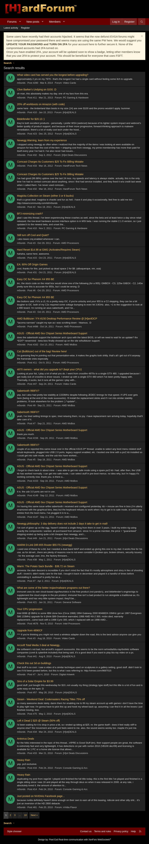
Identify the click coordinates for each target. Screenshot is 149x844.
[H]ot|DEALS (69, 112)
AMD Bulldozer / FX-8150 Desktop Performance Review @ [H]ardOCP (57, 318)
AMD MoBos (70, 344)
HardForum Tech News (75, 165)
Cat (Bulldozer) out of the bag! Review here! (42, 351)
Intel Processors (71, 623)
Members (55, 21)
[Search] (141, 21)
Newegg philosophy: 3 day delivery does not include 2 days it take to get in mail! (62, 523)
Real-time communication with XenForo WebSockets (85, 839)
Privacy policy (121, 831)
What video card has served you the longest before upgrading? (52, 74)
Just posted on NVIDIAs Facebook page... (41, 796)
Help (133, 831)
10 (25, 815)
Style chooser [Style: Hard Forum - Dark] (14, 831)
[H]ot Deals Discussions (74, 155)
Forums (12, 21)
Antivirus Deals (25, 738)
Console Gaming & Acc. (75, 768)
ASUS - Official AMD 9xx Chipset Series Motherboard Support (52, 333)
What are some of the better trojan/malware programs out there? (53, 587)
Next (33, 815)
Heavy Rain (23, 760)
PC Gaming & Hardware (75, 97)
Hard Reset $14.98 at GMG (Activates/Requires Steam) (48, 249)
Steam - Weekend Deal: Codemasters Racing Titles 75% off (51, 699)
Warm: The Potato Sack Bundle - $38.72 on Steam (45, 566)
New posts (33, 21)
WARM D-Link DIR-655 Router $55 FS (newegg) (44, 544)
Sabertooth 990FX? (28, 390)
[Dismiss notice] (141, 36)
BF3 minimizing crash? (30, 213)
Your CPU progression (29, 609)
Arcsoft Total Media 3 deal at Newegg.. (39, 645)
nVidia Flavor (70, 807)
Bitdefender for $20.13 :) (31, 119)
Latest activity (11, 27)
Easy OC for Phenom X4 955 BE (35, 279)
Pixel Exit (53, 839)
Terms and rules (102, 831)
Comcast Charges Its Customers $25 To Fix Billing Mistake (50, 161)
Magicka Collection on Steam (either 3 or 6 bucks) (45, 195)
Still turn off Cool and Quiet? (33, 235)
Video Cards (69, 82)
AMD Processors (70, 243)
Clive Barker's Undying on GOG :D (36, 89)
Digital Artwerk (66, 674)
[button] (20, 21)
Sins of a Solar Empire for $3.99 (35, 681)
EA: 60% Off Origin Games (32, 264)
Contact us (85, 831)
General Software (72, 602)
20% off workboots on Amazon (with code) (41, 104)
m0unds (21, 82)
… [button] (20, 815)
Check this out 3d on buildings (34, 663)
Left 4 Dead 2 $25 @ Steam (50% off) (38, 720)
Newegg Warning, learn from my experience (42, 140)
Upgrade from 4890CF (29, 630)
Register (25, 27)
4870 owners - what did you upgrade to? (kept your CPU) (49, 369)
